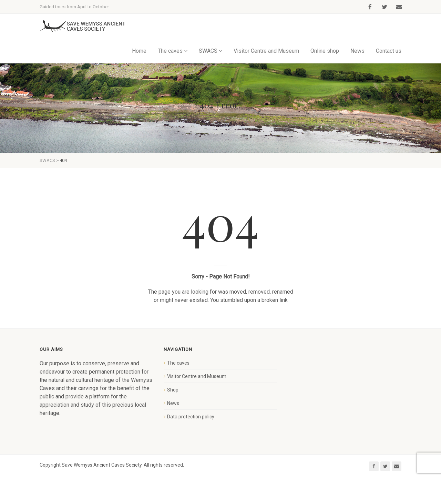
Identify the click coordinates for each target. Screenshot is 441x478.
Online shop (324, 51)
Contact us (388, 51)
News (357, 51)
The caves (170, 51)
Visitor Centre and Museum (266, 51)
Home (139, 51)
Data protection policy (190, 416)
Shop (172, 390)
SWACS (208, 51)
